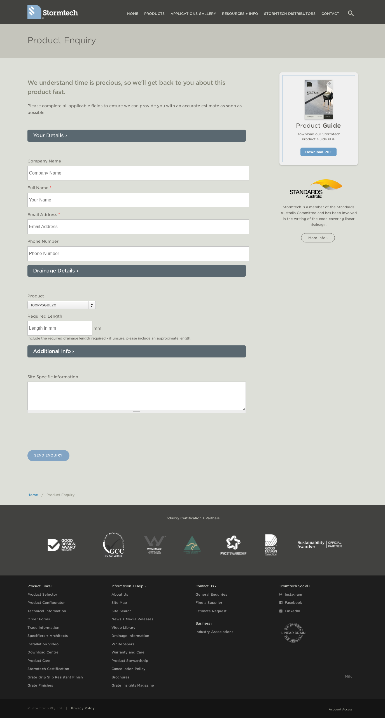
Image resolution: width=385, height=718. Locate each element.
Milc (348, 676)
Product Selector (42, 594)
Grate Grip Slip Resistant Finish (55, 677)
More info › (318, 238)
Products (154, 14)
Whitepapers (122, 644)
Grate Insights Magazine (132, 685)
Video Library (123, 627)
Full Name (39, 187)
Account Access (340, 709)
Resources (240, 14)
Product (35, 296)
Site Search (121, 611)
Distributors (290, 14)
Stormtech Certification (48, 669)
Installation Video (43, 644)
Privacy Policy (83, 708)
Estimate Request (211, 611)
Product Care (38, 661)
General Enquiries (211, 594)
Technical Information (46, 611)
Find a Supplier (208, 602)
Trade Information (43, 627)
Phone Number (43, 241)
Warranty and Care (127, 652)
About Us (119, 594)
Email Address (43, 214)
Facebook (290, 602)
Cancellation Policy (128, 669)
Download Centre (43, 652)
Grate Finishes (40, 685)
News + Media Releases (132, 619)
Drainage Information (130, 636)
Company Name (44, 161)
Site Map (119, 602)
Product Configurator (46, 602)
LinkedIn (289, 611)
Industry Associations (214, 632)
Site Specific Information (52, 377)
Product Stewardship (129, 661)
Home (132, 14)
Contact (330, 14)
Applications (193, 14)
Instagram (290, 594)
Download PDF (318, 152)
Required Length (44, 316)
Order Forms (38, 619)
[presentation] (70, 432)
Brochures (120, 677)
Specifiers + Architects (47, 636)
